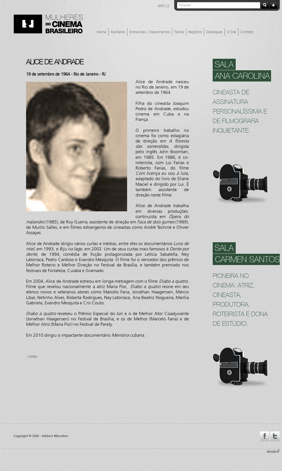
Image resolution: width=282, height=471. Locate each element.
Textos (179, 32)
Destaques (214, 32)
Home (101, 32)
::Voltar (31, 356)
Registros (195, 32)
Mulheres (118, 32)
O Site (231, 32)
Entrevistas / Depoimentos (149, 32)
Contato (246, 32)
